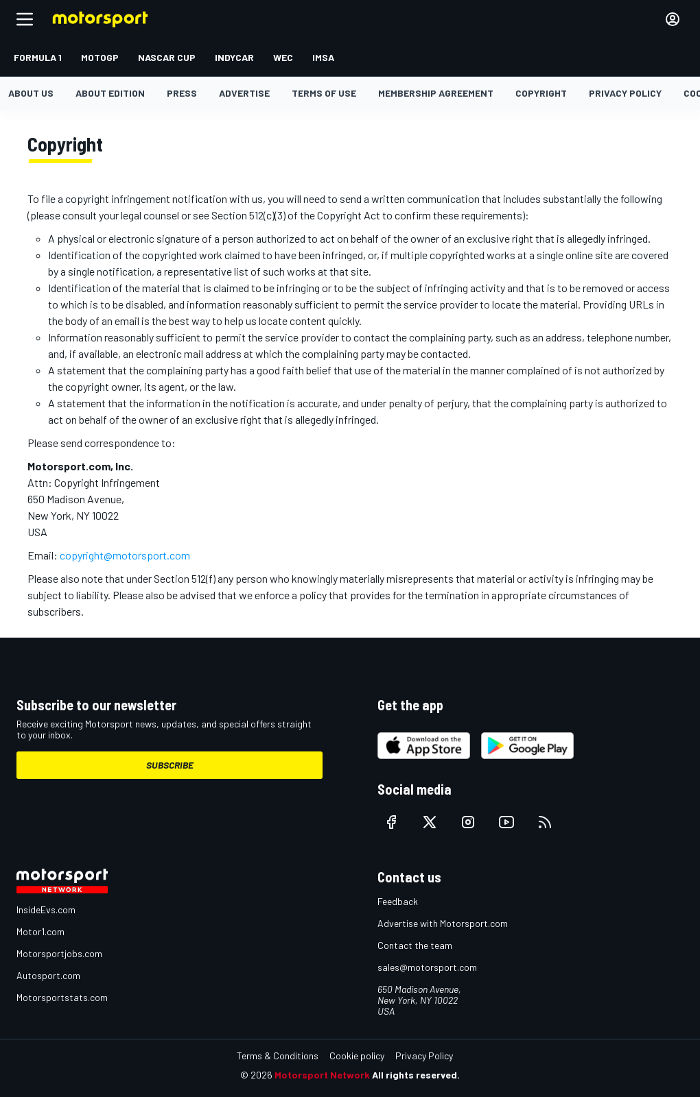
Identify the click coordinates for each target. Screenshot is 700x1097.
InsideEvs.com (45, 909)
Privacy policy (625, 93)
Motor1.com (40, 931)
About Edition (110, 93)
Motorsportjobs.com (59, 953)
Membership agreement (435, 93)
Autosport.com (48, 975)
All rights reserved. (416, 1075)
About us (31, 93)
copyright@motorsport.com (125, 555)
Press (182, 93)
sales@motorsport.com (427, 967)
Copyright (541, 93)
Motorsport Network (322, 1075)
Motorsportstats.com (62, 997)
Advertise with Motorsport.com (442, 923)
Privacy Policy (424, 1055)
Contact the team (414, 945)
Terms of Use (324, 93)
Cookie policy (356, 1055)
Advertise (244, 93)
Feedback (397, 901)
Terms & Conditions (277, 1055)
